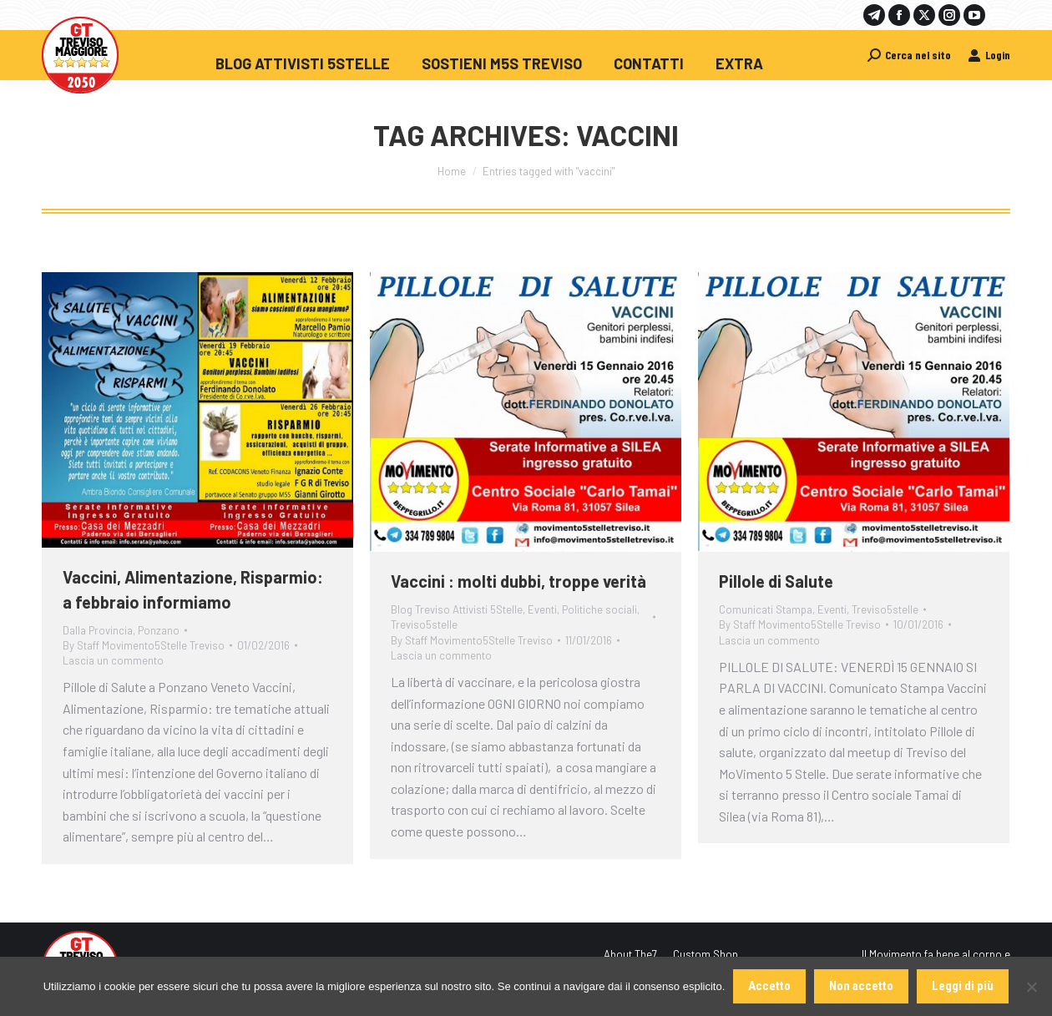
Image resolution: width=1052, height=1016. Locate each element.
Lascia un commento (113, 660)
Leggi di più (963, 985)
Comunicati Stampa (765, 609)
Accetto (769, 985)
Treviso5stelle (424, 624)
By (144, 645)
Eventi (542, 609)
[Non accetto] (1031, 986)
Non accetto (861, 985)
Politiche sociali (599, 609)
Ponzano (159, 630)
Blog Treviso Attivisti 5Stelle (457, 609)
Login (989, 55)
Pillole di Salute (776, 581)
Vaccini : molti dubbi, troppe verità (518, 581)
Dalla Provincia (98, 630)
